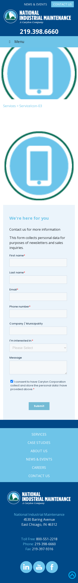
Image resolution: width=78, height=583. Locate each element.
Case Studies (39, 442)
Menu (15, 41)
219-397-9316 (42, 549)
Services (9, 106)
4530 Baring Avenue (39, 519)
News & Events (35, 4)
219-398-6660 (45, 544)
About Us (39, 451)
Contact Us (62, 4)
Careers (39, 467)
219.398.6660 (39, 31)
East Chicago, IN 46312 (39, 524)
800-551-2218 (46, 539)
